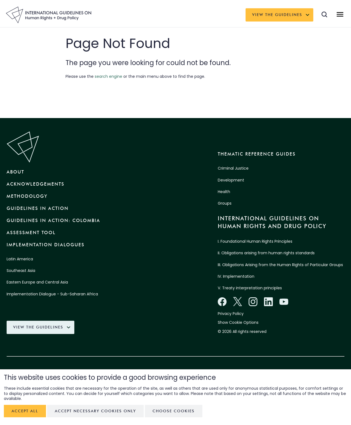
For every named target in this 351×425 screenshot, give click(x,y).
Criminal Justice (233, 168)
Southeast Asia (21, 270)
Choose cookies (174, 411)
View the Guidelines (277, 14)
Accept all (25, 411)
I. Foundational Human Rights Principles (255, 241)
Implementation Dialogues (46, 244)
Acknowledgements (35, 184)
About (15, 172)
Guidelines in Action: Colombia (53, 220)
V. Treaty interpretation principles (250, 287)
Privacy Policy (231, 313)
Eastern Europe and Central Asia (37, 282)
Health (224, 191)
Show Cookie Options (238, 322)
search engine (108, 76)
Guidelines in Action (38, 208)
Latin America (20, 258)
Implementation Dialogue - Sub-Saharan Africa (52, 294)
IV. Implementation (236, 276)
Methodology (27, 196)
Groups (225, 203)
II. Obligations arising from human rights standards (266, 252)
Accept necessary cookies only (95, 411)
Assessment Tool (31, 232)
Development (231, 180)
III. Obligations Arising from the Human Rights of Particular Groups (280, 264)
